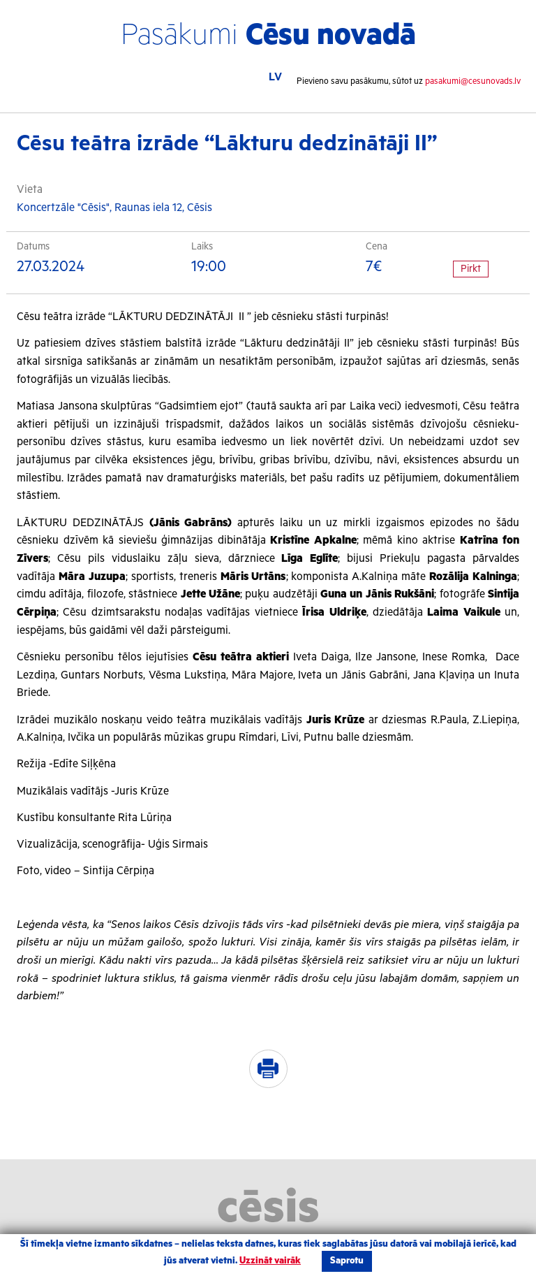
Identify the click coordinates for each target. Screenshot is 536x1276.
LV (275, 77)
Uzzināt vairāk (270, 1261)
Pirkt (471, 269)
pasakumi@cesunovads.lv (473, 81)
